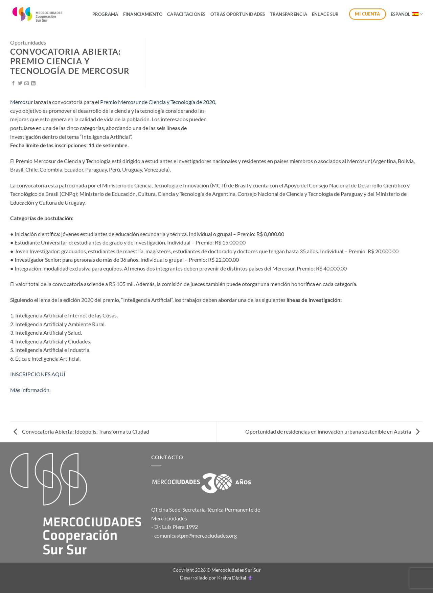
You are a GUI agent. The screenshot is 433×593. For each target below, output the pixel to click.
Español (407, 14)
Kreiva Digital (234, 578)
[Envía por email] (26, 83)
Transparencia (288, 14)
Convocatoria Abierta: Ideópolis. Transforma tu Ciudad (81, 431)
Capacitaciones (186, 14)
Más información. (30, 390)
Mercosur (21, 102)
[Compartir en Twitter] (20, 83)
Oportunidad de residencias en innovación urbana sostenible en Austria (332, 431)
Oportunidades (28, 42)
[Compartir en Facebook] (13, 83)
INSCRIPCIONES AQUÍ (37, 374)
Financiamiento (143, 14)
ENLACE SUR (325, 14)
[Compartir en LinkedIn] (33, 83)
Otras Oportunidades (237, 14)
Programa (105, 14)
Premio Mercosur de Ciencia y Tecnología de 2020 (157, 102)
